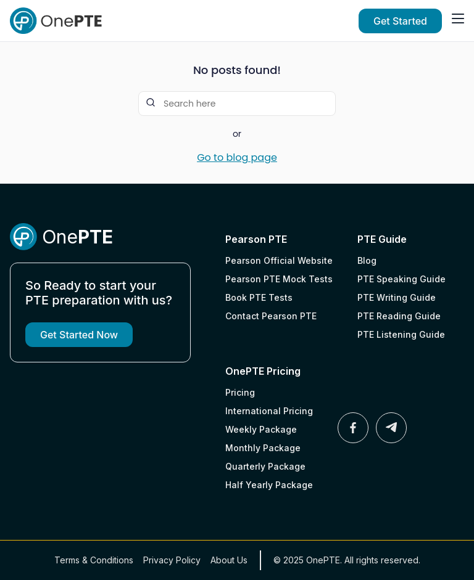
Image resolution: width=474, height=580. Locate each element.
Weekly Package (261, 429)
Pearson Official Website (279, 260)
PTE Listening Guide (401, 334)
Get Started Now (79, 335)
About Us (228, 560)
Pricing (240, 392)
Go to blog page (237, 158)
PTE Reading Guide (399, 316)
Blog (366, 260)
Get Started (400, 21)
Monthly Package (263, 448)
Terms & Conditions (93, 560)
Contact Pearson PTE (271, 316)
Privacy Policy (172, 560)
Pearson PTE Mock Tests (279, 279)
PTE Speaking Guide (401, 279)
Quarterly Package (265, 466)
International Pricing (269, 411)
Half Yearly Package (269, 485)
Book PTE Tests (259, 297)
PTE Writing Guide (396, 297)
